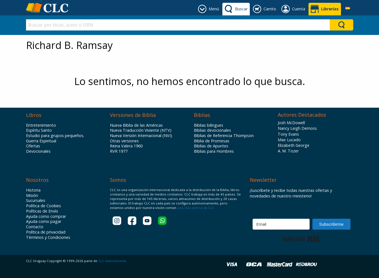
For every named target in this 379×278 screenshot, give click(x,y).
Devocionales (38, 151)
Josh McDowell (291, 122)
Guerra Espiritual (41, 140)
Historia (33, 190)
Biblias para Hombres (214, 151)
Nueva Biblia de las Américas (136, 125)
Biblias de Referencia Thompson (224, 135)
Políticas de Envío (42, 211)
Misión (32, 195)
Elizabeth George (293, 145)
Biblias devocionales (212, 130)
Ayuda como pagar (43, 221)
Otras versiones (124, 140)
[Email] (281, 224)
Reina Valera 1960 (126, 146)
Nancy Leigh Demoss (297, 128)
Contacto (34, 226)
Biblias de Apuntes (211, 146)
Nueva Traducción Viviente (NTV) (140, 130)
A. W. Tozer (288, 151)
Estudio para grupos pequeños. (55, 135)
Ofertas (33, 146)
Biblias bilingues (208, 125)
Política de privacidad (45, 232)
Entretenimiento (41, 125)
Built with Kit (301, 239)
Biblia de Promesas (211, 140)
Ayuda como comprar (46, 216)
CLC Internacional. (112, 261)
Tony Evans (288, 134)
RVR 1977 (119, 151)
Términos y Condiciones (48, 237)
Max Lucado (289, 139)
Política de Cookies (43, 205)
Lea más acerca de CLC (195, 208)
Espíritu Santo (39, 130)
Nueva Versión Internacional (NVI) (141, 135)
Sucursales (35, 200)
